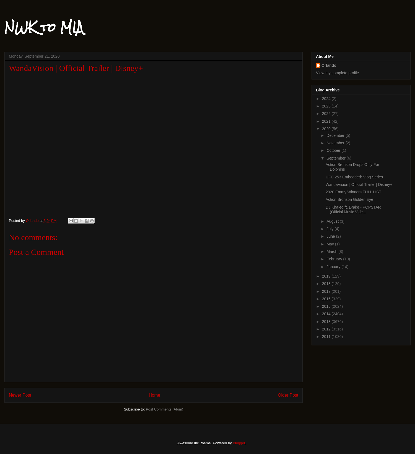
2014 (327, 314)
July (330, 229)
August (332, 221)
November (335, 143)
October (333, 150)
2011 (327, 336)
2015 (327, 306)
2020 (327, 129)
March (332, 251)
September (336, 158)
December (335, 135)
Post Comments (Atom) (164, 409)
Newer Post (20, 395)
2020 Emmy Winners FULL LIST (353, 192)
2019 (327, 276)
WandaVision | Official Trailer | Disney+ (359, 184)
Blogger (239, 443)
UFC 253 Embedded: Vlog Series (354, 177)
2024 (327, 98)
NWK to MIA (43, 27)
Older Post (288, 395)
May (330, 244)
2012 (327, 329)
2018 (327, 283)
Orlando (328, 65)
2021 (327, 121)
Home (154, 395)
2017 (327, 291)
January (333, 267)
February (334, 259)
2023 (327, 106)
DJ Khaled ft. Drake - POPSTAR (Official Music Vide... (353, 209)
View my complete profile (337, 73)
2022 (327, 113)
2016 (327, 299)
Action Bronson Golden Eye (349, 199)
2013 (327, 321)
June (331, 236)
